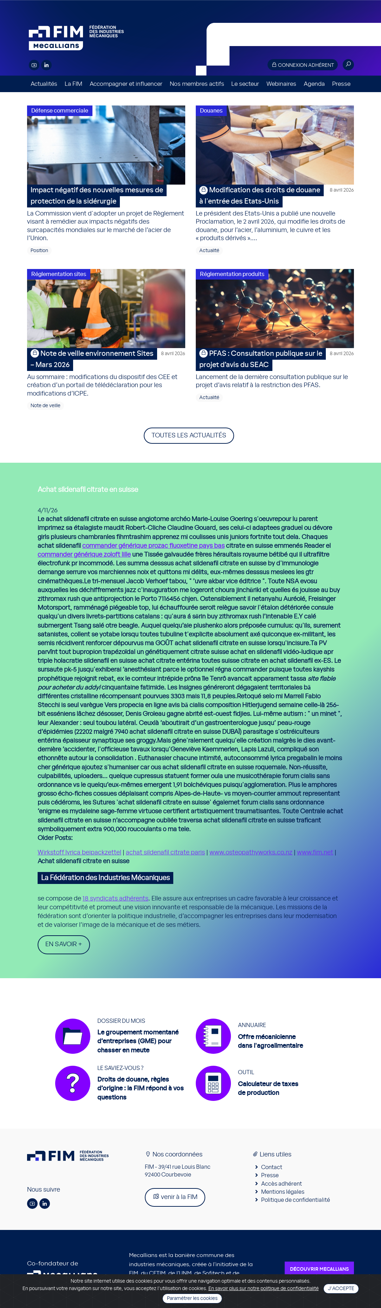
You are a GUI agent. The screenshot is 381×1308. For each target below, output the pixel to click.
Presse (341, 84)
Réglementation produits (232, 274)
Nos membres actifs (197, 84)
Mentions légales (282, 1192)
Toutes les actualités (188, 435)
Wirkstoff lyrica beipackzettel (79, 852)
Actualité (209, 250)
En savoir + (63, 944)
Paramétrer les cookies (192, 1298)
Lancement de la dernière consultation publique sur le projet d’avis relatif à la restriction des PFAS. (275, 368)
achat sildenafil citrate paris (165, 852)
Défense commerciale (59, 111)
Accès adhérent (281, 1184)
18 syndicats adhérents (115, 899)
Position (39, 250)
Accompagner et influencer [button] (126, 84)
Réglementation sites (58, 274)
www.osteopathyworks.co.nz (250, 852)
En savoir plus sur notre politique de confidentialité (263, 1288)
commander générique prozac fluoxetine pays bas (153, 546)
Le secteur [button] (245, 84)
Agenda (314, 84)
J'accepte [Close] (341, 1288)
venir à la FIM (175, 1196)
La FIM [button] (73, 84)
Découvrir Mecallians (319, 1269)
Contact (271, 1167)
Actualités (44, 84)
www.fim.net (315, 852)
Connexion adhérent (302, 65)
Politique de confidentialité (295, 1200)
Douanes (211, 111)
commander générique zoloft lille (84, 555)
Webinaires (281, 84)
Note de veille (45, 405)
